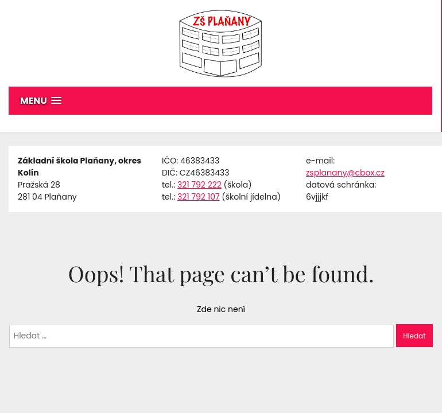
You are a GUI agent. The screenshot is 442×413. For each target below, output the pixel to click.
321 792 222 (199, 184)
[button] (220, 101)
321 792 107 (198, 196)
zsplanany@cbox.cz (345, 172)
